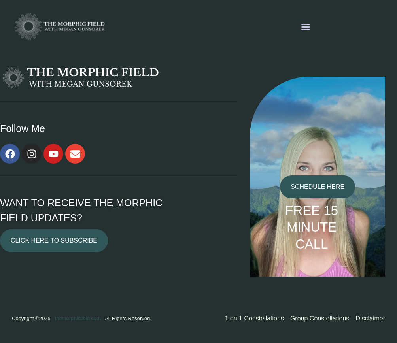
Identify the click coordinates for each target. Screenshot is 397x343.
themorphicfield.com (78, 318)
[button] (306, 27)
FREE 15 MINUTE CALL (311, 227)
